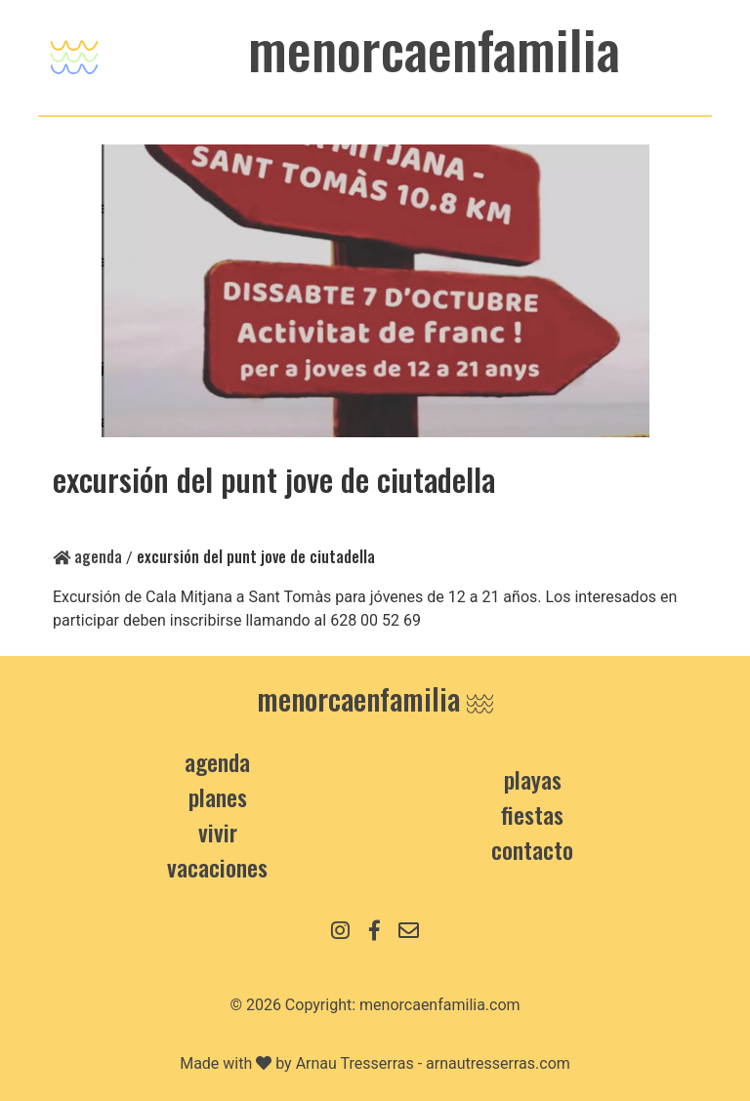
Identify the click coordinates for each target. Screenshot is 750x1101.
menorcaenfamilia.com (440, 1005)
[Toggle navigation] (74, 52)
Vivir (217, 831)
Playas (533, 778)
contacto (532, 849)
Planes (217, 796)
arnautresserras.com (498, 1063)
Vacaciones (217, 866)
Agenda (87, 556)
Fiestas (532, 814)
